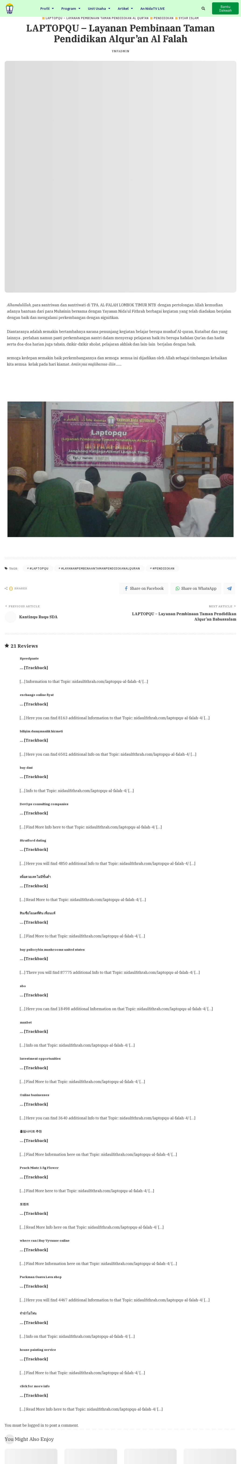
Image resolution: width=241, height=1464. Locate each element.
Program (70, 7)
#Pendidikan (164, 568)
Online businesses (34, 1095)
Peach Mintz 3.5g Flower (39, 1168)
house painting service (38, 1350)
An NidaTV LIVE (152, 7)
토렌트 (24, 1204)
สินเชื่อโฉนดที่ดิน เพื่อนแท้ (37, 913)
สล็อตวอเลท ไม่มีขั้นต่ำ (35, 877)
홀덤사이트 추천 (31, 1131)
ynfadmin (120, 51)
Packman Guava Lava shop (41, 1277)
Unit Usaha (99, 7)
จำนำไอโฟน (28, 1313)
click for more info (35, 1386)
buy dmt (26, 767)
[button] (225, 8)
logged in (36, 1425)
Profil (47, 7)
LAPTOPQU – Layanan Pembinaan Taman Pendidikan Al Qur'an (97, 18)
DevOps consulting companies (44, 804)
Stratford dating (33, 840)
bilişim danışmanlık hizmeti (41, 731)
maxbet (26, 1022)
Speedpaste (29, 658)
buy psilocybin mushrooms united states (52, 949)
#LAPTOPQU (39, 568)
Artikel (125, 7)
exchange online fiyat (37, 695)
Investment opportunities (40, 1058)
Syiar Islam (189, 18)
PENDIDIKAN (164, 18)
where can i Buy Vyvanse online (45, 1240)
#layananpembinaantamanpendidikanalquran (100, 568)
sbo (23, 986)
